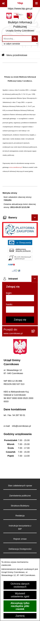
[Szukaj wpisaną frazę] (35, 38)
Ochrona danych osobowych (20, 585)
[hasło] (20, 309)
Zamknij (19, 615)
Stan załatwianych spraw (20, 485)
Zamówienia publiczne (20, 495)
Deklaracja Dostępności (20, 549)
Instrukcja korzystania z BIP (20, 527)
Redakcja (20, 515)
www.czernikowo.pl (15, 167)
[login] (20, 298)
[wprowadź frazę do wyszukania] (17, 38)
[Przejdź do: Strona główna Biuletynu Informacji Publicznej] (3, 55)
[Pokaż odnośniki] (3, 3)
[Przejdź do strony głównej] (20, 23)
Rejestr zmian (20, 539)
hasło (9, 304)
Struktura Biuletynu (20, 506)
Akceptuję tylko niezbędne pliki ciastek (20, 606)
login (8, 293)
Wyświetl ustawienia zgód (20, 595)
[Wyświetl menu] (36, 3)
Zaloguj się (20, 319)
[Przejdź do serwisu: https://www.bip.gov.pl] (20, 5)
